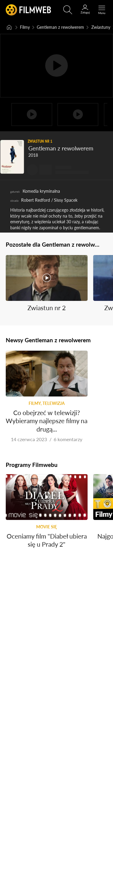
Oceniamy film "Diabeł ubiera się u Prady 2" (47, 540)
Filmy (25, 27)
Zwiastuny (100, 27)
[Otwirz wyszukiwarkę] (68, 10)
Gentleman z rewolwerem (60, 27)
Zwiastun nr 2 (46, 307)
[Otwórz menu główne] (102, 10)
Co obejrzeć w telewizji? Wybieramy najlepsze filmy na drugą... (46, 420)
